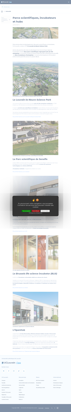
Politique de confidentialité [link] (35, 213)
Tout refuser (35, 211)
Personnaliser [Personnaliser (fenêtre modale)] (45, 211)
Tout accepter (26, 211)
